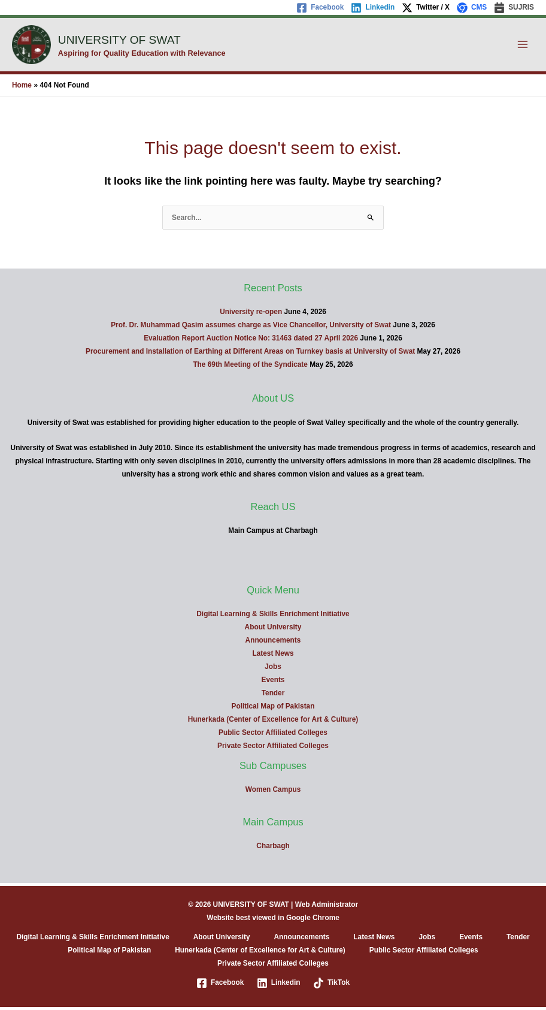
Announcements (273, 643)
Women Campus (273, 792)
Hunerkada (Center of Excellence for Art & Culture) (273, 722)
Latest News (272, 656)
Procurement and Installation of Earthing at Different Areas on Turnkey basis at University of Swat (250, 354)
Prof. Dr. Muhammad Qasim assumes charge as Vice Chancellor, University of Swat (251, 328)
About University (273, 630)
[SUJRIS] (514, 7)
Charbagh (272, 849)
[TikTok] (331, 986)
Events (273, 683)
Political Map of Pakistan (273, 709)
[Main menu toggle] (522, 46)
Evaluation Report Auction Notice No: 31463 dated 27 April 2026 (251, 341)
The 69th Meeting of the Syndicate (250, 367)
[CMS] (472, 7)
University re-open (251, 314)
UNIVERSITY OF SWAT (148, 40)
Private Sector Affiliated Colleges (273, 748)
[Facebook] (320, 7)
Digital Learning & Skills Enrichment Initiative (272, 617)
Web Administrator (326, 907)
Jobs (273, 669)
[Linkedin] (373, 7)
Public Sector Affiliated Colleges (273, 735)
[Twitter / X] (426, 7)
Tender (273, 696)
